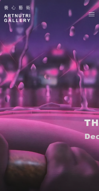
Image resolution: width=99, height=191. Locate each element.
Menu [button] (91, 15)
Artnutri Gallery (17, 14)
